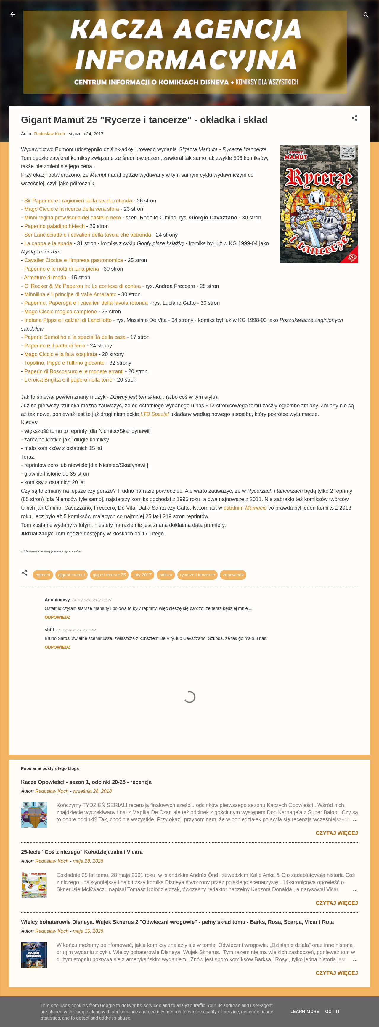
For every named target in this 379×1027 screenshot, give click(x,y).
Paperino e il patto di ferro (54, 346)
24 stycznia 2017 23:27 (92, 600)
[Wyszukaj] (366, 16)
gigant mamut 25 (109, 574)
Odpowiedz (57, 617)
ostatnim (246, 508)
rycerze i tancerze (197, 574)
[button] (354, 119)
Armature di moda (45, 277)
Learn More (304, 1011)
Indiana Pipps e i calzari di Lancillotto (68, 320)
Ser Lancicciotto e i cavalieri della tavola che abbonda (87, 235)
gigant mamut (71, 574)
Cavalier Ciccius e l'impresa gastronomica (73, 260)
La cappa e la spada (48, 243)
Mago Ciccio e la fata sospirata (60, 354)
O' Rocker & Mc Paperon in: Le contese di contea (82, 286)
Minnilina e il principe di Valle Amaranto (70, 294)
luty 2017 (143, 574)
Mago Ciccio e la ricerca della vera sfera (71, 209)
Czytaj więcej (337, 833)
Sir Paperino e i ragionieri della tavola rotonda (78, 201)
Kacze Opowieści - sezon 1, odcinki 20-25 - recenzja (86, 782)
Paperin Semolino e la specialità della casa (75, 337)
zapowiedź (233, 574)
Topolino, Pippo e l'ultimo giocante (64, 363)
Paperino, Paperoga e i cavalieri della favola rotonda (86, 303)
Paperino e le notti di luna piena (61, 269)
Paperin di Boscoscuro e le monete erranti (73, 371)
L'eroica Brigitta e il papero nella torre (68, 380)
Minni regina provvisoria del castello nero (72, 218)
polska (165, 574)
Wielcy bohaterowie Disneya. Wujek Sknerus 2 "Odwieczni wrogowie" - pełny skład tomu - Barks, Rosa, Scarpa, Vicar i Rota (177, 922)
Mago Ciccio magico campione (60, 312)
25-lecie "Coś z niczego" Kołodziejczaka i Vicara (82, 852)
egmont (43, 574)
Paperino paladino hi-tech (54, 226)
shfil (49, 629)
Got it (332, 1011)
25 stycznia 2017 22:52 (76, 630)
